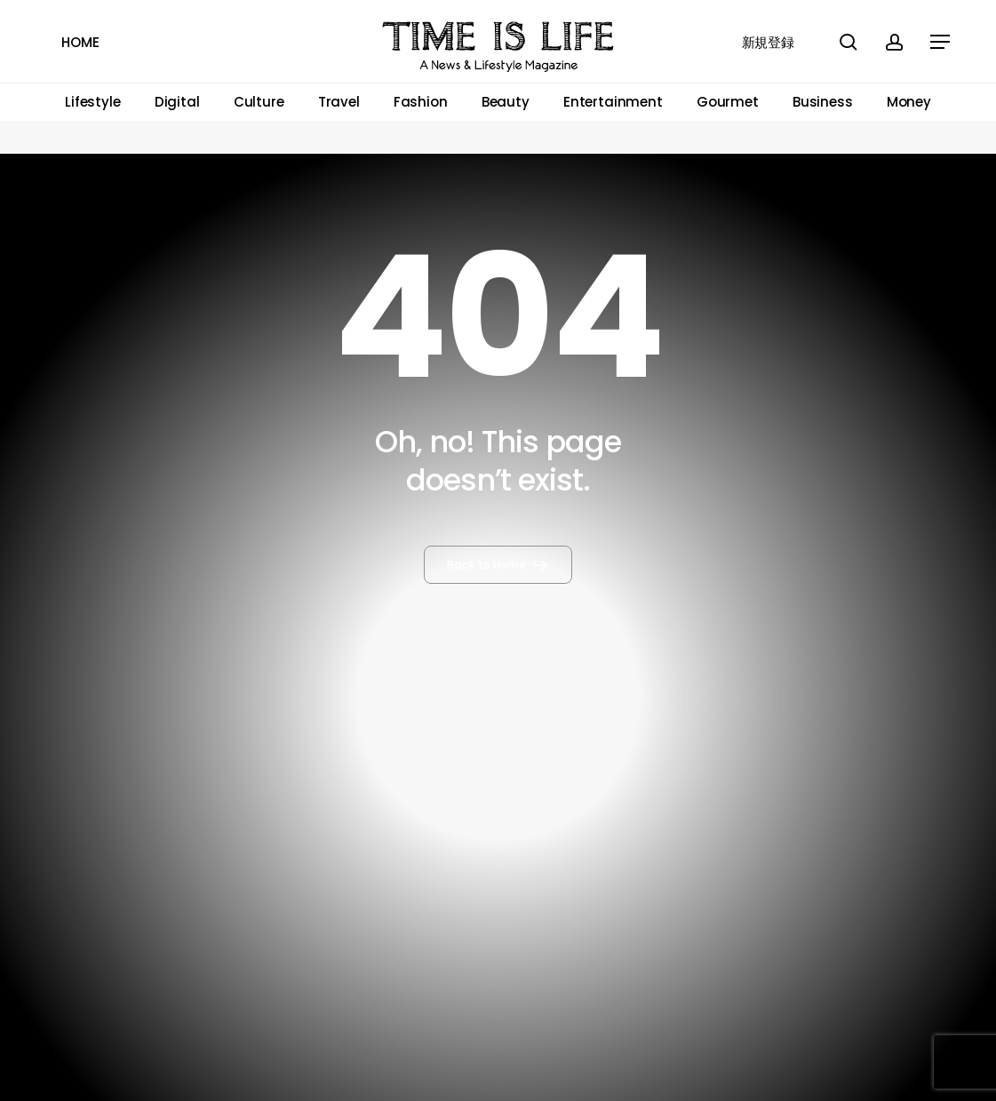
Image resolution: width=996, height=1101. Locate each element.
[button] (941, 42)
